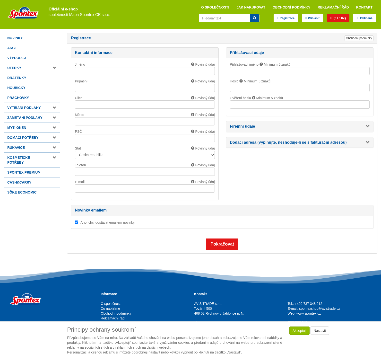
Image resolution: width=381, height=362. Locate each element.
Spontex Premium (24, 172)
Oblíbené (365, 18)
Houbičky (16, 88)
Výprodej (16, 58)
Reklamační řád (333, 7)
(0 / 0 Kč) (339, 18)
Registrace (287, 18)
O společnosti (215, 7)
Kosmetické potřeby (18, 160)
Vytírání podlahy (24, 108)
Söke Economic (22, 192)
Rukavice (16, 148)
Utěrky (14, 68)
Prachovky (18, 98)
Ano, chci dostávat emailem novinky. (107, 222)
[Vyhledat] (255, 18)
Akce (12, 48)
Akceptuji (299, 331)
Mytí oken (16, 128)
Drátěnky (16, 78)
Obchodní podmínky (292, 7)
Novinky (15, 38)
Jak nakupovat (250, 7)
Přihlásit (313, 18)
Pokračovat (222, 244)
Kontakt (364, 7)
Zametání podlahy (25, 118)
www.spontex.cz (308, 313)
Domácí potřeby (22, 138)
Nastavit (320, 331)
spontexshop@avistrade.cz (319, 308)
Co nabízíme (110, 308)
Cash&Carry (19, 182)
